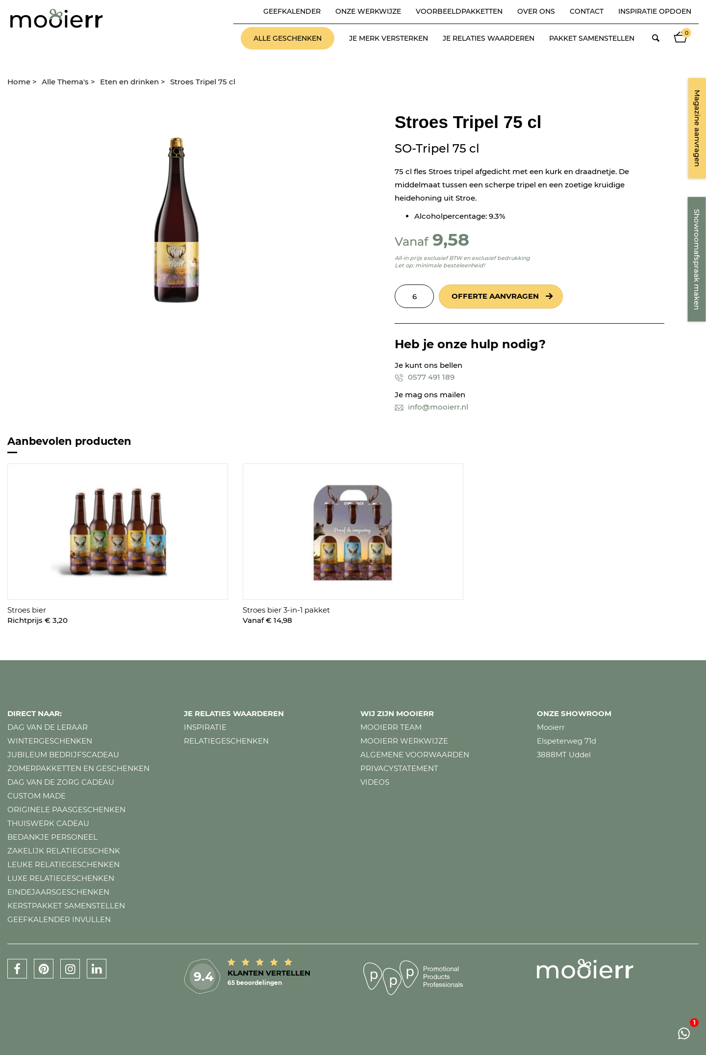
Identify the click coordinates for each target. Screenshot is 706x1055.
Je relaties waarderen (488, 38)
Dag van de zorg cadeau (60, 782)
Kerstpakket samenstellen (66, 905)
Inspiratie (205, 727)
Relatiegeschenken (226, 741)
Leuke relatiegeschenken (63, 864)
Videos (374, 782)
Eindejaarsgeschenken (58, 892)
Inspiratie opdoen (654, 11)
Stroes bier (26, 610)
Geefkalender (292, 11)
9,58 (450, 239)
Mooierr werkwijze (404, 741)
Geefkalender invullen (59, 919)
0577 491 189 (424, 377)
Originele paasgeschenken (66, 809)
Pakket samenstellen (591, 38)
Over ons (536, 11)
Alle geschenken (287, 38)
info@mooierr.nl (431, 407)
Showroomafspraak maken (697, 259)
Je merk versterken (388, 38)
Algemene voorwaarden (414, 754)
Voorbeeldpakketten (459, 11)
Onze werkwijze (368, 11)
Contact (587, 11)
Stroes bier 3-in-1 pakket (286, 610)
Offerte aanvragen (495, 296)
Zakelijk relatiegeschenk (63, 850)
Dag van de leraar (47, 727)
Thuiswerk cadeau (48, 823)
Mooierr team (391, 727)
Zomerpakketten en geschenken (78, 768)
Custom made (36, 795)
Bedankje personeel (52, 837)
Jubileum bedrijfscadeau (63, 754)
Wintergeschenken (49, 741)
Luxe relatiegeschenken (60, 878)
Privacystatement (399, 768)
